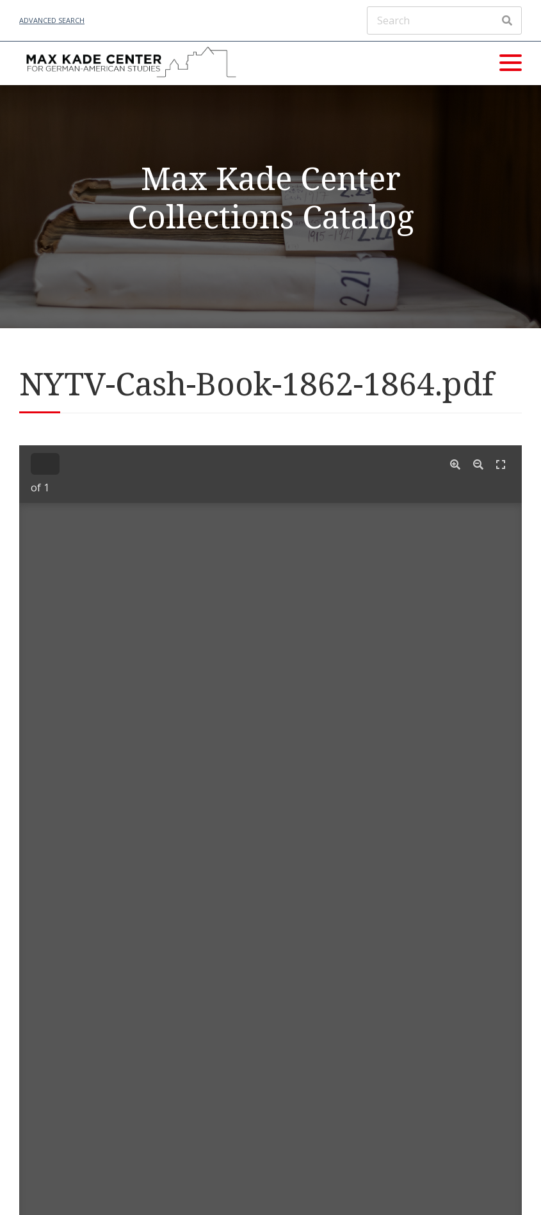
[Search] (444, 20)
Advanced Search (52, 20)
